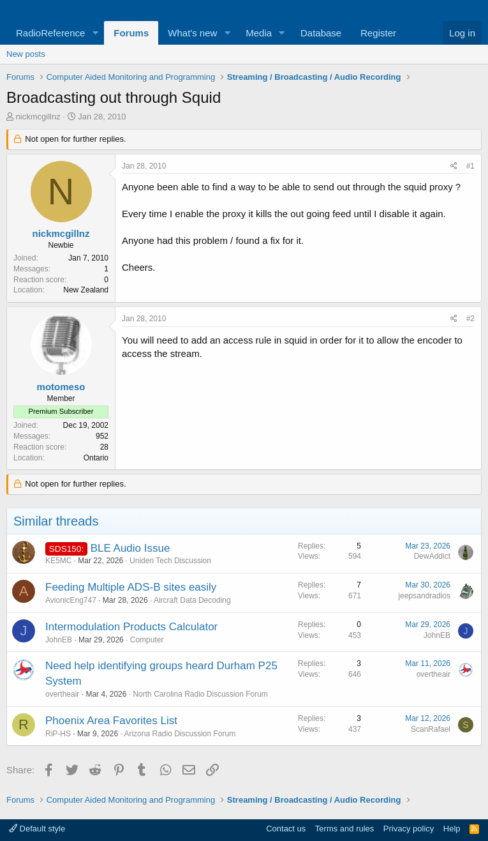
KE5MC (58, 560)
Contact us (286, 828)
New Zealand (85, 289)
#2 (470, 318)
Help (452, 828)
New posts (25, 54)
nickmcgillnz (38, 116)
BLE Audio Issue (130, 548)
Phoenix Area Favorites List (111, 721)
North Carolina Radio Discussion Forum (200, 694)
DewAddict (432, 556)
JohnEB (58, 639)
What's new (192, 32)
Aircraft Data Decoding (192, 600)
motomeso (61, 386)
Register (378, 32)
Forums (131, 32)
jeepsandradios (424, 595)
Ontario (96, 457)
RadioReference (50, 32)
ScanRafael (430, 729)
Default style (37, 828)
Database (320, 32)
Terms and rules (344, 828)
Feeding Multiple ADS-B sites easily (130, 587)
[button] (95, 33)
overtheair (62, 694)
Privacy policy (408, 828)
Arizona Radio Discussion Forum (179, 733)
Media (259, 32)
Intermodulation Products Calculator (131, 627)
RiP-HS (58, 733)
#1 (470, 166)
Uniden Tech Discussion (170, 560)
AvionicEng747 (70, 600)
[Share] (454, 166)
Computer (147, 639)
